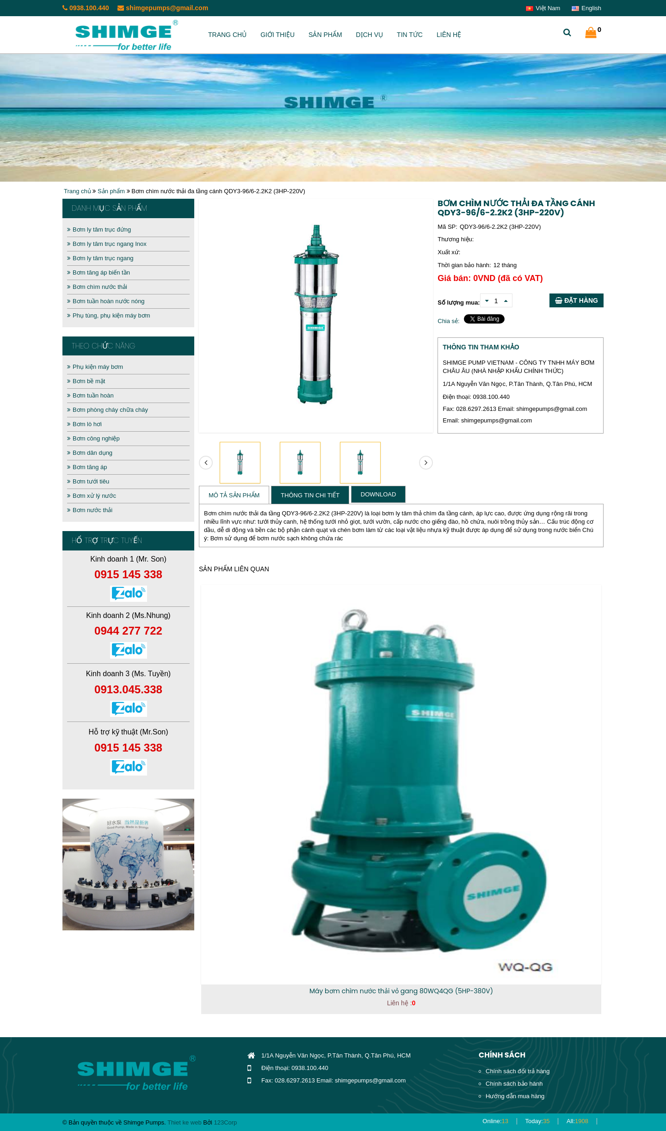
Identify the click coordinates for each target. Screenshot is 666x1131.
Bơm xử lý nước (91, 495)
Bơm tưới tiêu (88, 481)
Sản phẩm (325, 34)
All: (577, 1121)
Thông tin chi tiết (310, 495)
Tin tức (410, 34)
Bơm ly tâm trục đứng (99, 229)
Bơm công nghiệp (93, 438)
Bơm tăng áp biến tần (98, 272)
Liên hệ (449, 34)
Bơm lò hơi (84, 424)
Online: (495, 1121)
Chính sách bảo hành (514, 1083)
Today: (537, 1121)
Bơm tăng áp (87, 467)
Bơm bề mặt (86, 381)
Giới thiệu (277, 34)
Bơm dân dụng (89, 452)
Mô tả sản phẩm (234, 495)
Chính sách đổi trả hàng (518, 1071)
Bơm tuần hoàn (90, 395)
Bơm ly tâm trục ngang (100, 258)
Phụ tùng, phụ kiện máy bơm (108, 315)
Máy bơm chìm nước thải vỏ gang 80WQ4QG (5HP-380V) (401, 991)
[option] (128, 864)
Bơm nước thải (89, 510)
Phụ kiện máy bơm (95, 366)
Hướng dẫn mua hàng (515, 1096)
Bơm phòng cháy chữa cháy (107, 409)
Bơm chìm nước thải (97, 286)
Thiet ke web (184, 1122)
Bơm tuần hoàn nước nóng (106, 301)
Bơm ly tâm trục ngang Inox (107, 243)
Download (378, 494)
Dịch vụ (369, 34)
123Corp (225, 1122)
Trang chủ (227, 34)
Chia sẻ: (448, 321)
